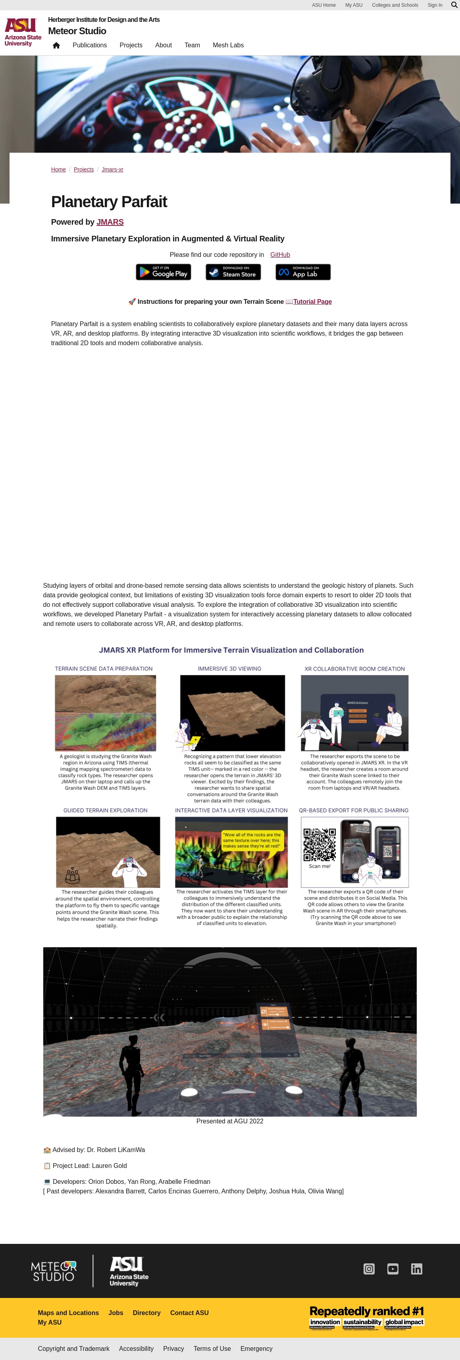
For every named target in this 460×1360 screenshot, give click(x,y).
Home (58, 169)
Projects (84, 169)
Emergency (257, 1348)
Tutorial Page (312, 301)
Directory (147, 1312)
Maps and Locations (68, 1312)
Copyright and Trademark (74, 1348)
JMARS (110, 222)
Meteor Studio (77, 31)
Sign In (435, 5)
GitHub (280, 254)
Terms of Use (212, 1348)
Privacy (173, 1348)
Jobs (115, 1312)
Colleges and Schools (395, 5)
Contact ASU (189, 1312)
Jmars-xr (112, 169)
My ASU (353, 5)
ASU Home (324, 5)
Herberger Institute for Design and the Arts (104, 20)
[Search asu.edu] (454, 5)
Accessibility (136, 1348)
